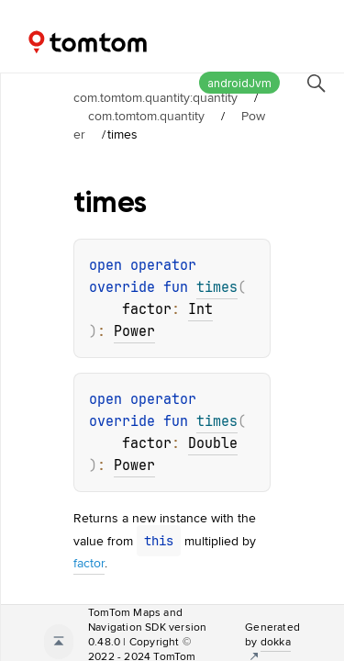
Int (200, 309)
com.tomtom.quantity (146, 115)
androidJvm (239, 83)
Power (134, 331)
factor (89, 563)
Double (213, 443)
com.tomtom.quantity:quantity (155, 97)
